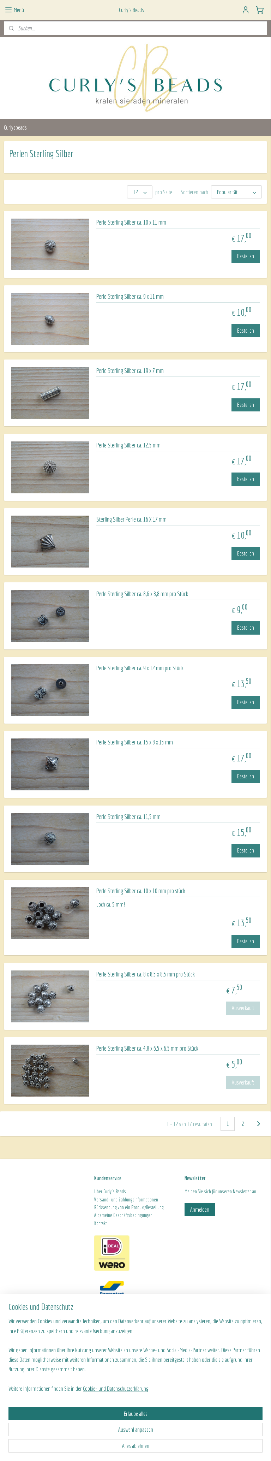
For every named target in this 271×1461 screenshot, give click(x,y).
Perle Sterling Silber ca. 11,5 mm (128, 816)
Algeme (100, 1215)
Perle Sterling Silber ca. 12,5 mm (128, 445)
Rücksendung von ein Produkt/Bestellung (129, 1207)
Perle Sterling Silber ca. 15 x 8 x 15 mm (134, 742)
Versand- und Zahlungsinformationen (126, 1199)
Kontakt (100, 1223)
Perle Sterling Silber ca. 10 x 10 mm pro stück (140, 891)
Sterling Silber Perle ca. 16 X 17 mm (131, 519)
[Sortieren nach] (236, 192)
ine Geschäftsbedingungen (129, 1215)
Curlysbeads (15, 127)
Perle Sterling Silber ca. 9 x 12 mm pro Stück (139, 668)
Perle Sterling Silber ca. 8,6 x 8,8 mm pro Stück (142, 594)
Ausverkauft (243, 1007)
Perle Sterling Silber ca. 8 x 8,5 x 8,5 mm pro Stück (145, 974)
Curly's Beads (114, 1191)
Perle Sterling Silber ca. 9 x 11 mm (130, 296)
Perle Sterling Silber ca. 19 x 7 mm (130, 370)
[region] (88, 1408)
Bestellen (245, 256)
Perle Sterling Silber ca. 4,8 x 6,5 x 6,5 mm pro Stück (147, 1048)
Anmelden (199, 1209)
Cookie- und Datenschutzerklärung (116, 1447)
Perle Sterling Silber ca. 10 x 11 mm (131, 222)
